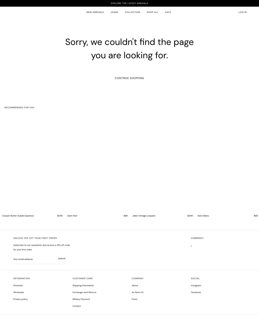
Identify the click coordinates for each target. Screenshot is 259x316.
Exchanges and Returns (84, 293)
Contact (77, 307)
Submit (62, 259)
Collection (132, 12)
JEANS (114, 12)
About (135, 286)
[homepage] (20, 12)
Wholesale (18, 293)
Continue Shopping (129, 78)
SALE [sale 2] (168, 12)
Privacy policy (20, 300)
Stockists (18, 286)
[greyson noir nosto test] (196, 293)
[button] (233, 12)
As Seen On (138, 293)
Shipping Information (83, 286)
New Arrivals (95, 12)
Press (134, 300)
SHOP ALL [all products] (152, 12)
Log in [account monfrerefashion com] (243, 12)
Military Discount (81, 300)
